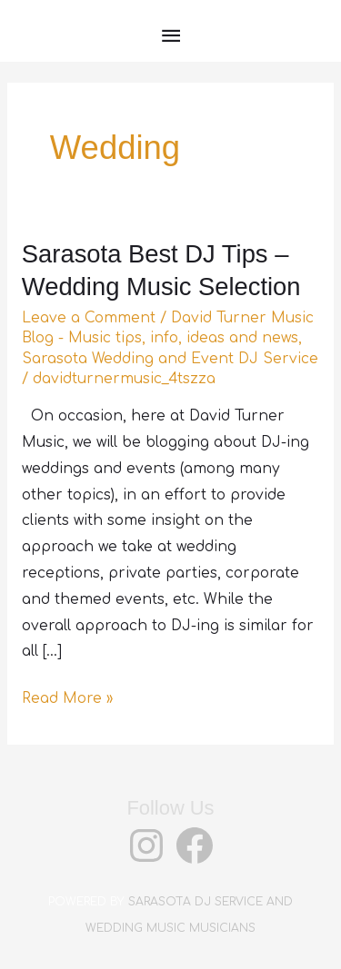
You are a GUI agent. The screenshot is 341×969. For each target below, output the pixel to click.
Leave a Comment (88, 318)
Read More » (67, 699)
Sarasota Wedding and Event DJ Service (170, 359)
